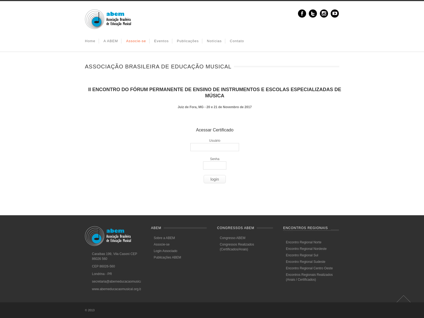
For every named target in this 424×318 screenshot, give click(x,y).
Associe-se (136, 41)
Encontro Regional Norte (303, 242)
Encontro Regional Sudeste (305, 262)
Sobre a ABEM (164, 238)
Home (90, 41)
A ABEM (111, 41)
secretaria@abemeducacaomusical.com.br (123, 281)
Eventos (161, 41)
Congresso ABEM (233, 238)
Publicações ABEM (167, 257)
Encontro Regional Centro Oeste (309, 268)
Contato (237, 41)
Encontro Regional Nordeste (306, 249)
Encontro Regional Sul (302, 255)
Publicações (188, 41)
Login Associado (165, 251)
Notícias (214, 41)
